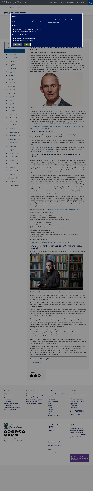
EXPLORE (51, 390)
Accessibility (51, 400)
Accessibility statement (77, 428)
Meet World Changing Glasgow (57, 394)
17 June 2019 (12, 68)
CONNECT (73, 390)
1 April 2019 (11, 111)
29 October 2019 (13, 160)
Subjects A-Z (8, 394)
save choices (17, 44)
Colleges (50, 409)
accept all (27, 44)
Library (50, 413)
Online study (8, 400)
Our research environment (34, 404)
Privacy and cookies (76, 436)
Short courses (8, 402)
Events (50, 406)
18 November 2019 (13, 171)
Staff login (53, 3)
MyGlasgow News (15, 13)
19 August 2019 (12, 54)
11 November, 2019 (13, 167)
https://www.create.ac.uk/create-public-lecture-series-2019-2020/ (60, 209)
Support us (73, 398)
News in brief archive (12, 51)
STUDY (6, 390)
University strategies (54, 415)
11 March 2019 (12, 121)
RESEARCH (30, 390)
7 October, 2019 (12, 146)
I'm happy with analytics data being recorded (28, 29)
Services (50, 411)
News (49, 404)
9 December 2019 (13, 181)
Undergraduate (8, 396)
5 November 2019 (13, 164)
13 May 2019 (11, 90)
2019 (7, 47)
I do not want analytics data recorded (26, 31)
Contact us (51, 431)
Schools (50, 408)
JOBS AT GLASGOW (77, 411)
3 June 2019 (11, 75)
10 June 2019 (12, 72)
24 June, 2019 (12, 61)
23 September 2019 (14, 139)
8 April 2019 (11, 107)
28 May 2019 (11, 82)
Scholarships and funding (12, 408)
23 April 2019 (12, 100)
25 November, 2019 (13, 174)
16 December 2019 (13, 185)
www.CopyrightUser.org (49, 193)
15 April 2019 (12, 104)
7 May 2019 (11, 93)
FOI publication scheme (77, 432)
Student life (7, 406)
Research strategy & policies (34, 400)
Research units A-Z (31, 394)
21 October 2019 (13, 157)
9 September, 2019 (13, 132)
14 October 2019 (13, 153)
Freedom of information (77, 430)
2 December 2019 (13, 178)
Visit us (50, 398)
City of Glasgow (52, 396)
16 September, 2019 (14, 135)
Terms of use (74, 438)
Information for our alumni (78, 396)
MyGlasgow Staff (53, 453)
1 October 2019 (12, 143)
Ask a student (74, 406)
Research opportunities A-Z (34, 396)
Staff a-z (82, 3)
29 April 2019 (12, 97)
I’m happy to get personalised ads (25, 39)
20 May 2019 (11, 86)
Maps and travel (53, 402)
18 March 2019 (12, 118)
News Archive (10, 44)
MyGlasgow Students (54, 445)
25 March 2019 (12, 114)
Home (6, 8)
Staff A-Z (72, 394)
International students (11, 404)
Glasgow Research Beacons (34, 398)
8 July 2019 (11, 79)
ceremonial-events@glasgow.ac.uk (45, 149)
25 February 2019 (13, 128)
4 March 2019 (12, 125)
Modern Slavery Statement (78, 434)
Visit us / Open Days (10, 409)
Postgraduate (8, 398)
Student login (68, 3)
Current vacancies (75, 414)
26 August (11, 150)
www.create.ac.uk (40, 200)
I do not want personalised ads (24, 40)
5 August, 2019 (12, 58)
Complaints (73, 408)
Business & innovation (77, 400)
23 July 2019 (11, 65)
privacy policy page (53, 22)
